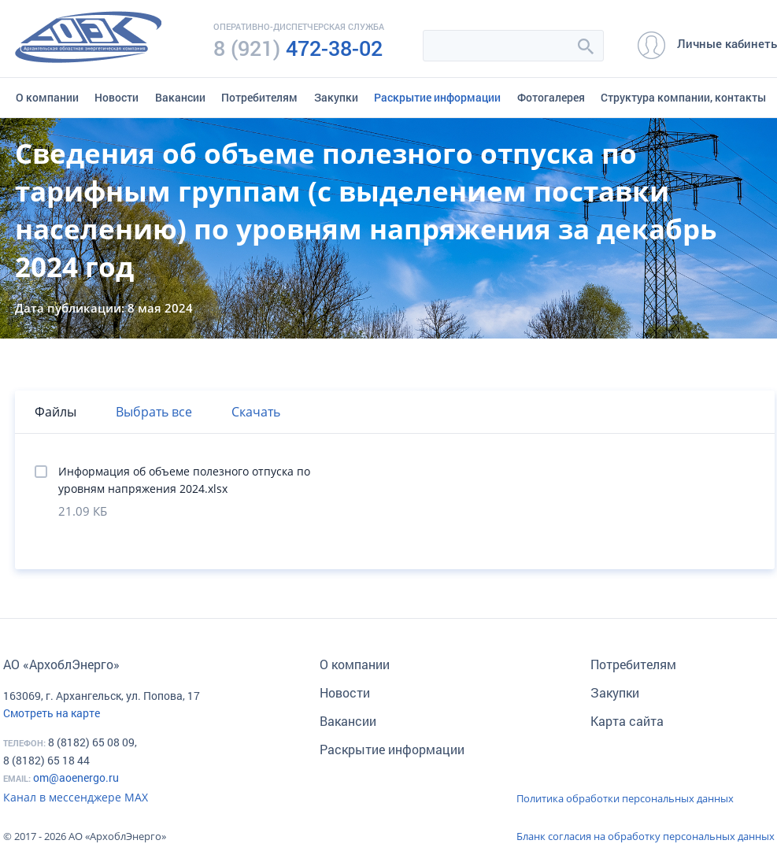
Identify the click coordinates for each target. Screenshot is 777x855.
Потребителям (259, 97)
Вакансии (180, 97)
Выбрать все (154, 411)
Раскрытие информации (437, 97)
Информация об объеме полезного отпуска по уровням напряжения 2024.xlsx (184, 480)
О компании (47, 97)
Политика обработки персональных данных (625, 798)
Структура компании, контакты (683, 97)
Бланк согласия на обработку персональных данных (645, 836)
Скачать (255, 411)
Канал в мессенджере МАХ (75, 797)
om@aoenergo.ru (76, 777)
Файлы (55, 411)
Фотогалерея (551, 97)
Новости (116, 97)
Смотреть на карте (51, 712)
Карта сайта (627, 720)
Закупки (336, 97)
